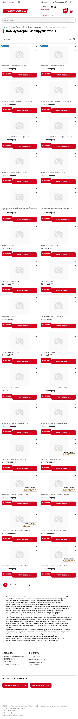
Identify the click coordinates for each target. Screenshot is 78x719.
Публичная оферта (8, 713)
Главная (5, 27)
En (20, 2)
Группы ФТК (12, 710)
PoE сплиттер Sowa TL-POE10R (51, 352)
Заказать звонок (45, 9)
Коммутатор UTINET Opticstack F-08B (14, 172)
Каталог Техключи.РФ (18, 27)
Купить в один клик (24, 75)
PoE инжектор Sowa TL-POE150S (52, 317)
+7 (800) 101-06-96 (48, 8)
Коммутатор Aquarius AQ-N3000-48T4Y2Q (16, 494)
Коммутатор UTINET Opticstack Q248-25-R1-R (17, 101)
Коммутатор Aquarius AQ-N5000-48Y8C (15, 566)
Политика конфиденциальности (13, 715)
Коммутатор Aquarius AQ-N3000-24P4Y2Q (55, 494)
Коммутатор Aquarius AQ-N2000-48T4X (15, 423)
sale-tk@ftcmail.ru (48, 14)
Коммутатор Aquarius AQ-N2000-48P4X (15, 459)
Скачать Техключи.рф (40, 685)
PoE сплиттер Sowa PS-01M (11, 388)
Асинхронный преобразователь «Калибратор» (56, 208)
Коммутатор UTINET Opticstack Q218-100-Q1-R (56, 137)
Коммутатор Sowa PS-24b (49, 245)
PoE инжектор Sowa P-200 (10, 352)
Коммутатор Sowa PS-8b (49, 281)
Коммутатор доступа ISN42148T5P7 (53, 66)
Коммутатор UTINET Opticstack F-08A (53, 172)
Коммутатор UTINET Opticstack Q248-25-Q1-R (56, 101)
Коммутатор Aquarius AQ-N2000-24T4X (54, 388)
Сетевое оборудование (35, 27)
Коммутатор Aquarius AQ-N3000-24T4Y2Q (55, 459)
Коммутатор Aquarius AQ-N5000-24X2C (54, 530)
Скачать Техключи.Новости (15, 685)
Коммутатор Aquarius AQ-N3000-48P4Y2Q (16, 530)
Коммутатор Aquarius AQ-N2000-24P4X (54, 423)
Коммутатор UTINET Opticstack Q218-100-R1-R (17, 137)
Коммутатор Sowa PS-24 (10, 245)
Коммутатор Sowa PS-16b (10, 281)
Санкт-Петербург (8, 2)
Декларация (5, 45)
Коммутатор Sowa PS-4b (10, 317)
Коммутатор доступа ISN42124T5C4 (14, 66)
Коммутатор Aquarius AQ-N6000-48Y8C (54, 566)
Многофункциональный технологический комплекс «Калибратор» (19, 209)
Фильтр (69, 39)
